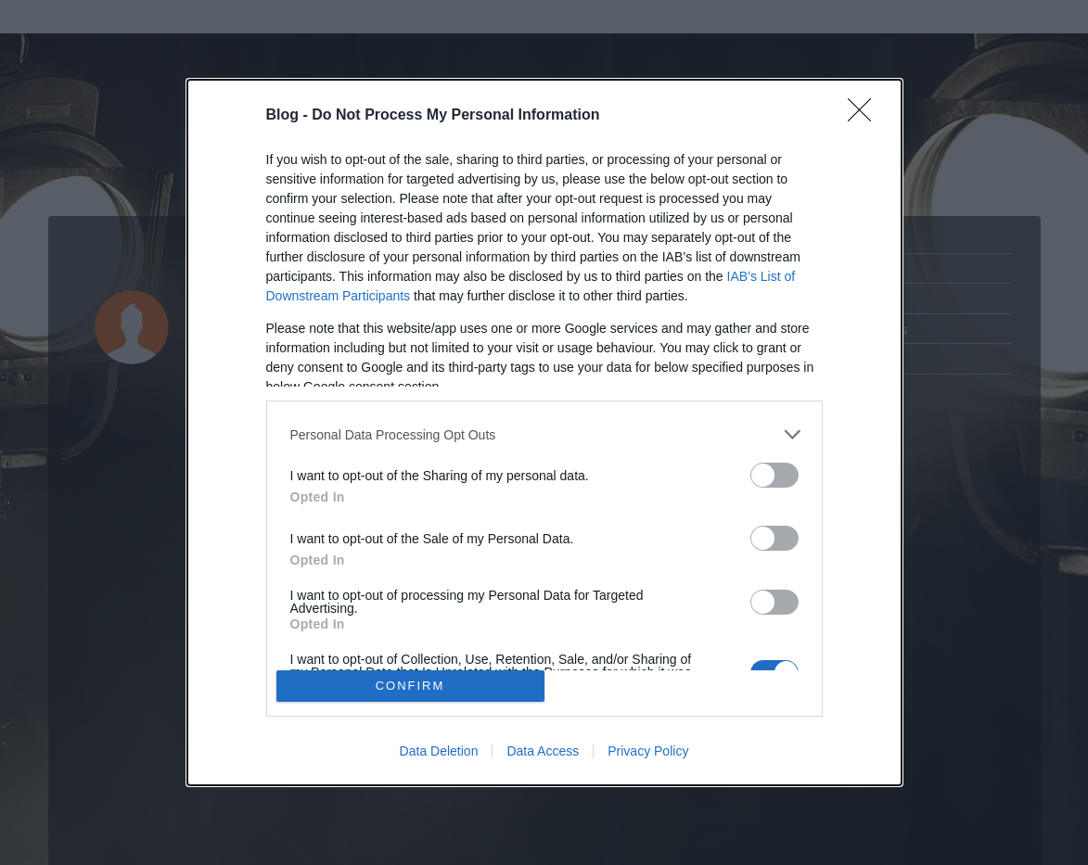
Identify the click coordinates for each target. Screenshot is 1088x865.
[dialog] (544, 432)
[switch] (774, 475)
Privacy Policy (648, 751)
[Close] (865, 116)
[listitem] (544, 434)
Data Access (542, 751)
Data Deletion (439, 751)
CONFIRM (410, 686)
